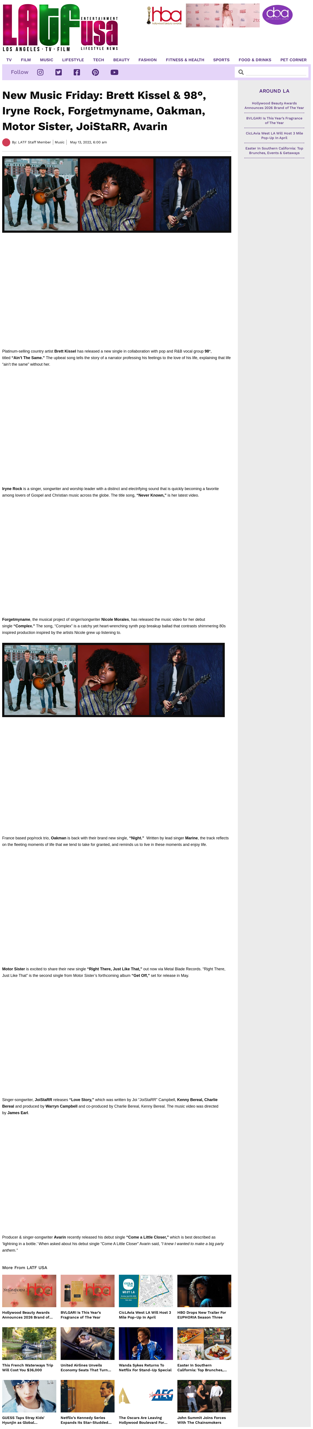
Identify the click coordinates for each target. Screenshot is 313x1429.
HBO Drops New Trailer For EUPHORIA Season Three (201, 1314)
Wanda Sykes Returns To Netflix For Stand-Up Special (145, 1367)
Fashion (147, 60)
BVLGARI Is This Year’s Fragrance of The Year (81, 1314)
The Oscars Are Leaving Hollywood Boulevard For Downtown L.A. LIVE (141, 1420)
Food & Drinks (255, 60)
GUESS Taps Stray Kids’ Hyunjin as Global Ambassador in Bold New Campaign (25, 1420)
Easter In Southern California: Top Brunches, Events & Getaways (200, 1367)
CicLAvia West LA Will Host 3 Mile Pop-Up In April (145, 1314)
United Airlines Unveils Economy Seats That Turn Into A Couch (84, 1367)
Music (46, 60)
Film (26, 60)
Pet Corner (293, 60)
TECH (98, 60)
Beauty (121, 60)
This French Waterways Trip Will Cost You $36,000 (27, 1367)
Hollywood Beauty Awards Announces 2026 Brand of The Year (26, 1315)
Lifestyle (73, 60)
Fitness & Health (185, 60)
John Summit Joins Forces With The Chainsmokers (201, 1420)
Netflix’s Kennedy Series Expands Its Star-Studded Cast (84, 1420)
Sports (221, 60)
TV (9, 60)
